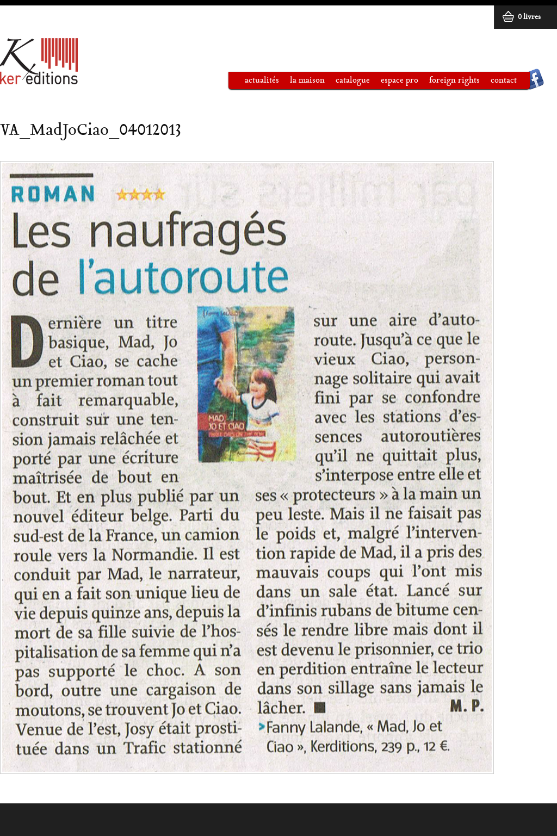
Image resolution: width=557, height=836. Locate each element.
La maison (302, 82)
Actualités (262, 80)
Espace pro (394, 82)
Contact (504, 80)
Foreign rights (454, 80)
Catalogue (347, 82)
